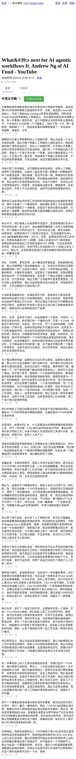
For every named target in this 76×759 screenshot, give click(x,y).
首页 (4, 3)
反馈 (64, 3)
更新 (57, 3)
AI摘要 (24, 88)
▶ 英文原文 (10, 133)
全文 (7, 88)
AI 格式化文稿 (34, 98)
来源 (39, 77)
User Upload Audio (34, 3)
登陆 (71, 3)
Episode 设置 (10, 82)
